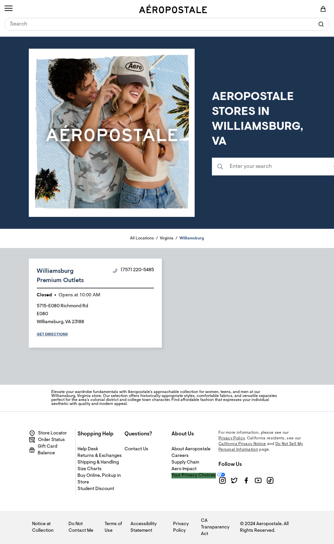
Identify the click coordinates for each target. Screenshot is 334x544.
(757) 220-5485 (133, 270)
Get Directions (52, 334)
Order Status (47, 440)
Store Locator (48, 433)
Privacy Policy (231, 438)
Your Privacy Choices (193, 475)
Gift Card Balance (43, 450)
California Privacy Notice (242, 444)
